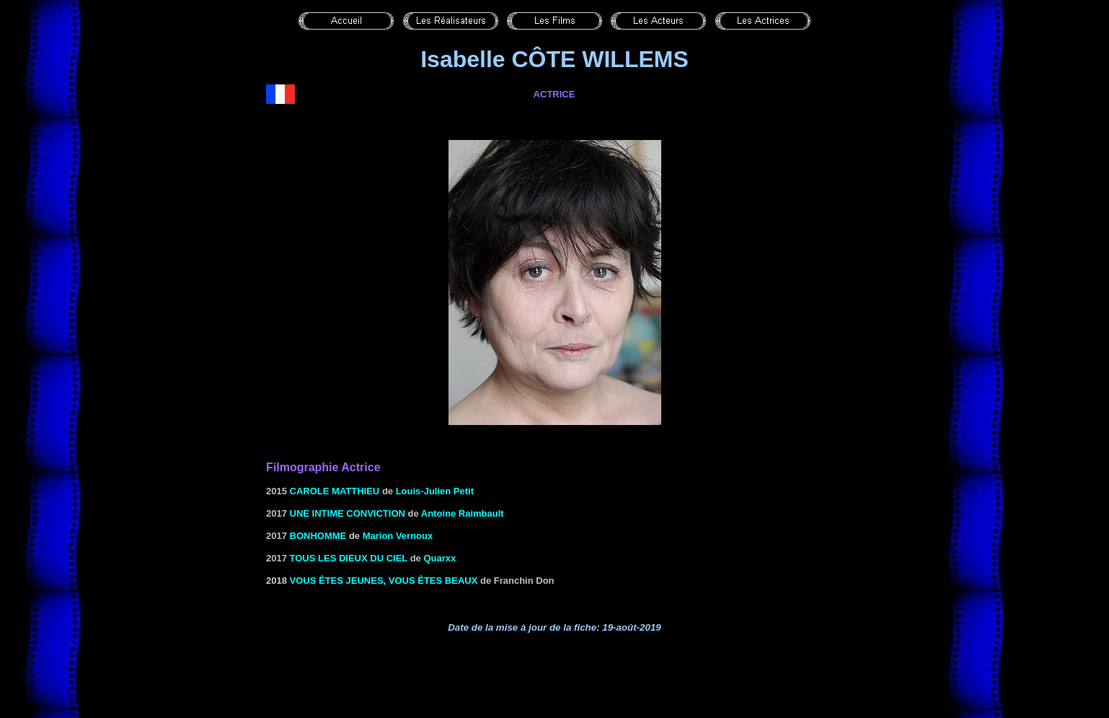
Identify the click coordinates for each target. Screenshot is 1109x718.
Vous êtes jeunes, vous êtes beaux (384, 580)
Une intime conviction (347, 513)
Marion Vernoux (398, 535)
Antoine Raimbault (462, 513)
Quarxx (439, 558)
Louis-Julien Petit (435, 491)
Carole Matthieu (335, 491)
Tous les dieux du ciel (349, 558)
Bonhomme (318, 535)
